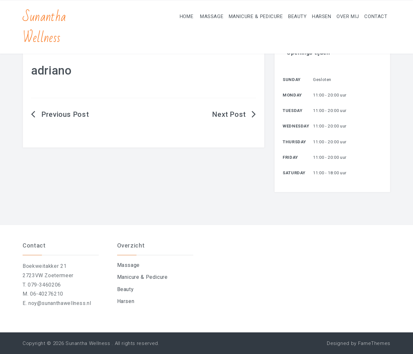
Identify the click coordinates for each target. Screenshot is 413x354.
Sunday (292, 79)
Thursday (294, 141)
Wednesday (296, 126)
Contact (373, 16)
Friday (290, 157)
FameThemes (374, 343)
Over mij (339, 16)
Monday (292, 95)
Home (151, 16)
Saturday (294, 172)
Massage (180, 16)
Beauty (277, 16)
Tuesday (292, 110)
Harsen (307, 16)
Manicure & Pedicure (230, 16)
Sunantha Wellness (44, 27)
